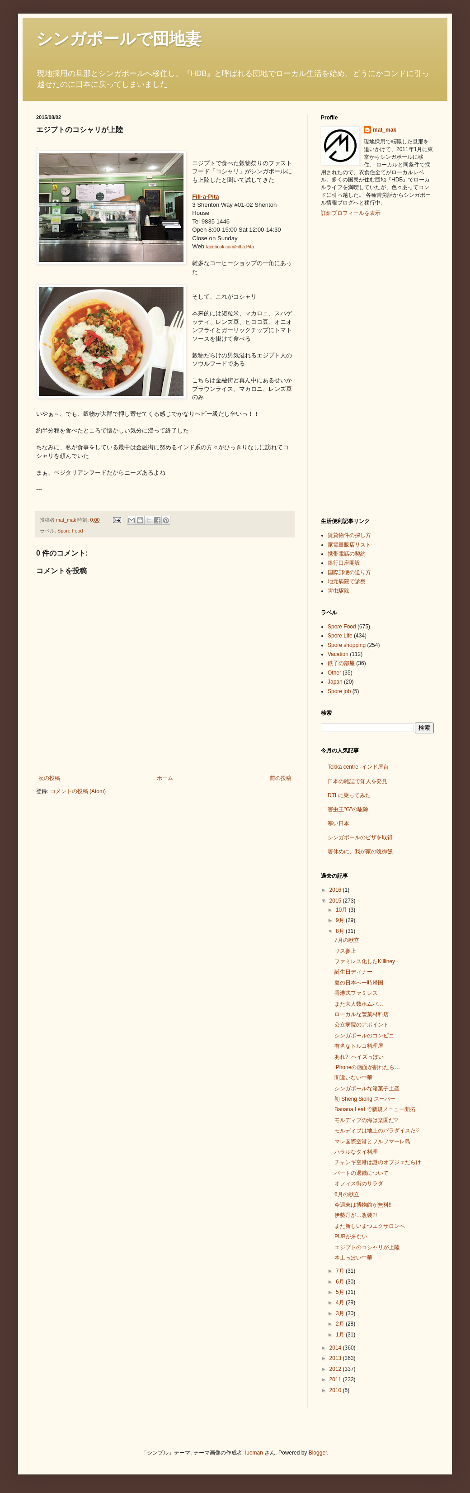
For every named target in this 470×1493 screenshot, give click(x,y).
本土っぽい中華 (353, 1258)
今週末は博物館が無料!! (363, 1205)
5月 (341, 1292)
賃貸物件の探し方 (349, 535)
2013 (336, 1358)
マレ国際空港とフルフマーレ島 (372, 1141)
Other (334, 673)
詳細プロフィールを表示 (351, 213)
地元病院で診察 (347, 581)
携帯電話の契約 (347, 554)
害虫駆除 (338, 591)
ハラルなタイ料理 (356, 1152)
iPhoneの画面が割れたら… (367, 1067)
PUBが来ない (350, 1236)
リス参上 (345, 951)
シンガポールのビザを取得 (360, 837)
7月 (341, 1271)
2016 (336, 890)
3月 (341, 1313)
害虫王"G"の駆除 (348, 809)
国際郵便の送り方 (349, 572)
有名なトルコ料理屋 (358, 1046)
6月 (341, 1282)
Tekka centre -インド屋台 (358, 767)
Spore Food (70, 530)
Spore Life (340, 635)
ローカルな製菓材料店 (361, 1014)
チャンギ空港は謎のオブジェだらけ (377, 1162)
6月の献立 (346, 1194)
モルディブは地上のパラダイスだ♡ (376, 1130)
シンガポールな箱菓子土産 (367, 1088)
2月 (341, 1324)
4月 (341, 1302)
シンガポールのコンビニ (364, 1035)
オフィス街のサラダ (358, 1183)
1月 (341, 1334)
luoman (254, 1453)
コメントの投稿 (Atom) (78, 791)
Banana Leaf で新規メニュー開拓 (374, 1109)
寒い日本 (338, 823)
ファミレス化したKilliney (364, 961)
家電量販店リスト (349, 545)
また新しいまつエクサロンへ (369, 1226)
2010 (336, 1390)
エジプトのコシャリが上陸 (367, 1247)
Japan (335, 682)
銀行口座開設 (344, 563)
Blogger (318, 1453)
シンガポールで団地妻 (119, 38)
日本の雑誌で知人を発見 (357, 781)
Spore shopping (347, 645)
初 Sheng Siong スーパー (364, 1099)
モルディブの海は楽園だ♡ (366, 1120)
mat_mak (384, 130)
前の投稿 (280, 778)
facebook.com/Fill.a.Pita (230, 246)
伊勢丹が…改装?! (355, 1215)
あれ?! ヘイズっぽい (359, 1057)
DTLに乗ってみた (349, 795)
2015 (336, 901)
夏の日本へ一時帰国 (358, 982)
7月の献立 (346, 940)
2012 (336, 1369)
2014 (336, 1348)
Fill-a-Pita (205, 196)
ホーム (165, 778)
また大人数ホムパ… (358, 1004)
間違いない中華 (353, 1078)
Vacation (338, 654)
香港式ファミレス (356, 993)
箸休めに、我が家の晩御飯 (360, 851)
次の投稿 (49, 778)
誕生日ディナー (353, 972)
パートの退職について (361, 1173)
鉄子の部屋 (341, 663)
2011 (336, 1379)
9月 (341, 920)
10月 (342, 910)
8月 (341, 931)
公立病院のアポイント (361, 1025)
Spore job (339, 691)
